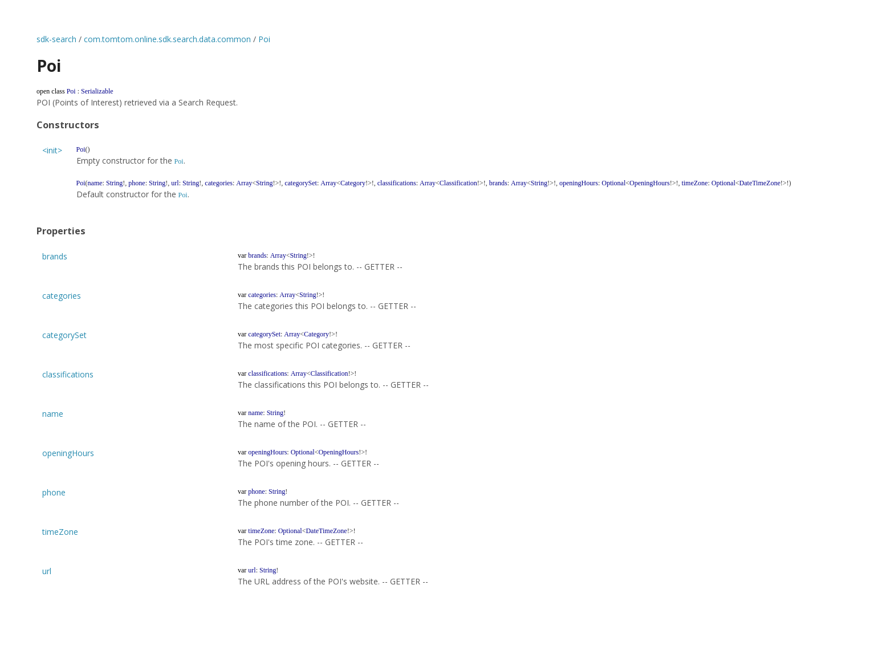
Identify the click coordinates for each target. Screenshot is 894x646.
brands (54, 256)
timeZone (60, 531)
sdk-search (56, 39)
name (52, 413)
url (46, 571)
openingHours (68, 453)
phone (54, 492)
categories (61, 295)
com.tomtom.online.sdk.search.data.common (167, 39)
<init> (52, 150)
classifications (68, 374)
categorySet (64, 335)
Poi (264, 39)
